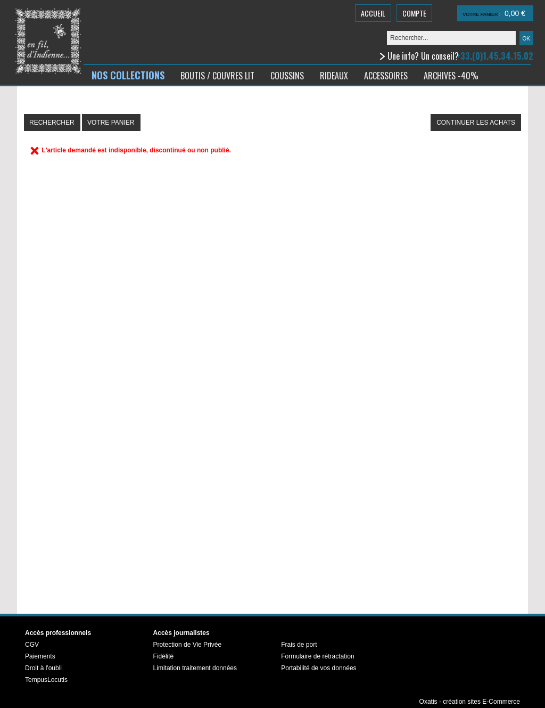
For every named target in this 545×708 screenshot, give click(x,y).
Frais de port (299, 644)
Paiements (40, 656)
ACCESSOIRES (386, 75)
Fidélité (163, 656)
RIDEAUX (334, 75)
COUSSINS (287, 75)
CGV (32, 644)
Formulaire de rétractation (317, 656)
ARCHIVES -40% (451, 75)
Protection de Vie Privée (187, 644)
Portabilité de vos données (318, 668)
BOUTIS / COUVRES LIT (217, 75)
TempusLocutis (46, 679)
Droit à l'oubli (43, 668)
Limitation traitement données (195, 668)
